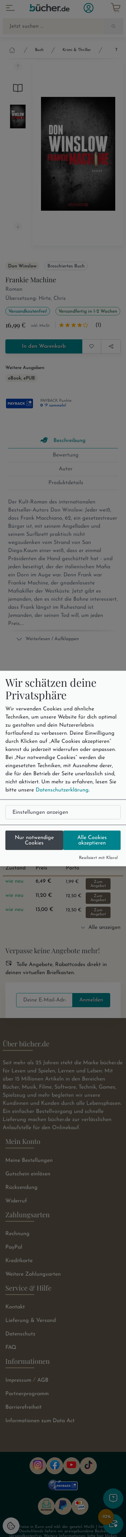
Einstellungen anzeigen (40, 812)
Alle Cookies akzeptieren (92, 840)
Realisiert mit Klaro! (98, 857)
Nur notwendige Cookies (34, 840)
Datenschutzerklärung (62, 789)
